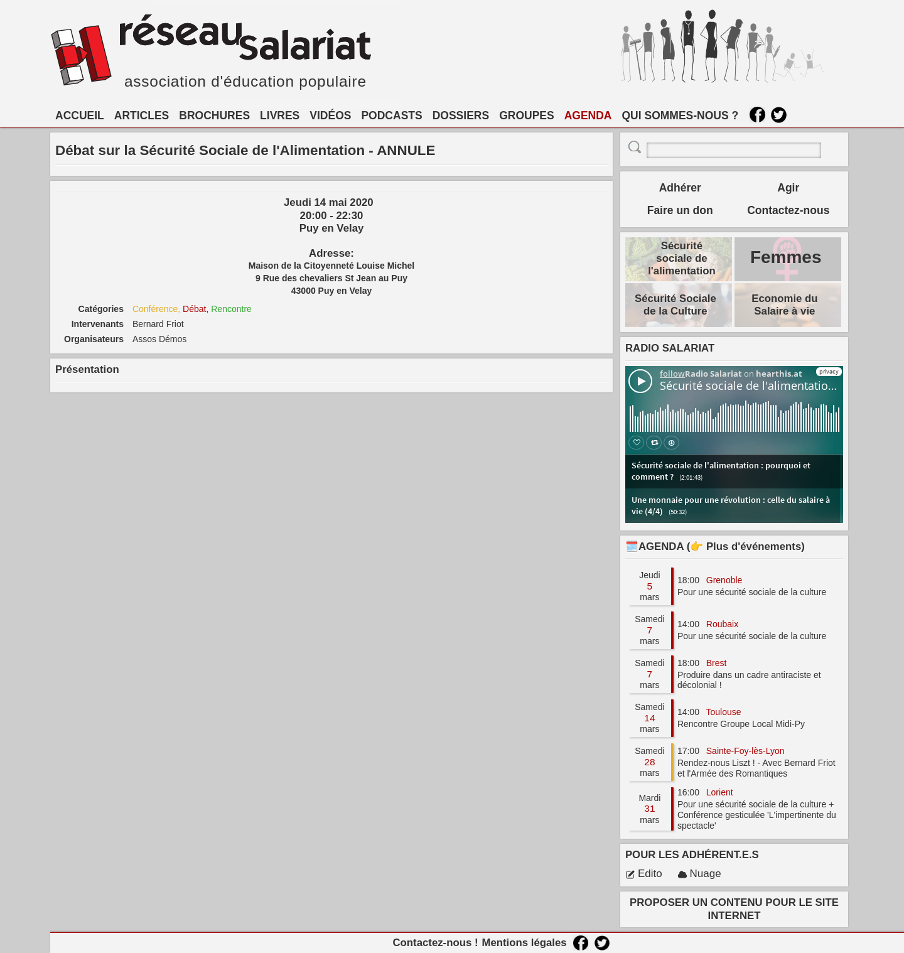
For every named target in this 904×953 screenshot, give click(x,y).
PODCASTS (391, 115)
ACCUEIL (79, 115)
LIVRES (279, 115)
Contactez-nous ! (435, 943)
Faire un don (680, 210)
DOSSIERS (461, 115)
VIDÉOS (330, 115)
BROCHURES (214, 115)
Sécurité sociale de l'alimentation (682, 258)
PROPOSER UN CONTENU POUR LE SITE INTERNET (734, 908)
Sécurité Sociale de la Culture (675, 305)
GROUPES (526, 115)
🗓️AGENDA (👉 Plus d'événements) (715, 546)
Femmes (786, 257)
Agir (788, 187)
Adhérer (680, 187)
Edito (643, 874)
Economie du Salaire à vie (784, 305)
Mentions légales (524, 943)
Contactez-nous (788, 210)
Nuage (699, 874)
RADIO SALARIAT (669, 348)
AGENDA (588, 115)
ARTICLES (142, 115)
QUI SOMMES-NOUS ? (680, 115)
